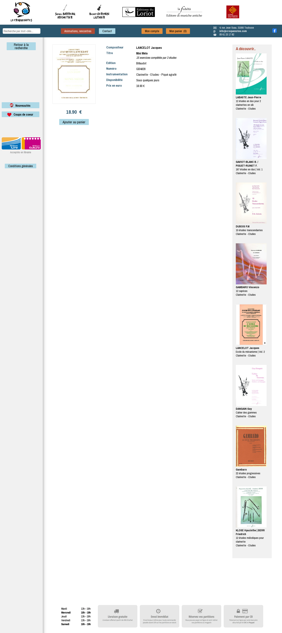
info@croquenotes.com (233, 31)
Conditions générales (20, 166)
